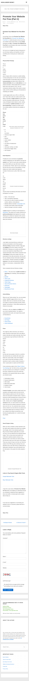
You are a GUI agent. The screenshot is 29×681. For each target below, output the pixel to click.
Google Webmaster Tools (8, 476)
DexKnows (7, 285)
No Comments (11, 23)
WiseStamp (5, 212)
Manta (6, 271)
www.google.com (21, 203)
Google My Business (9, 280)
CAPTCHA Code (6, 580)
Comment (5, 538)
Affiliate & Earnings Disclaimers (8, 664)
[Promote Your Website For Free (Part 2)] (15, 21)
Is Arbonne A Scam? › (21, 522)
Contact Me (5, 666)
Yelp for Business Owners (10, 283)
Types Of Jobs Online (7, 659)
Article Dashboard (9, 323)
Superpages (7, 287)
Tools (4, 23)
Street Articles (8, 321)
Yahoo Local (7, 278)
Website (4, 567)
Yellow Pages (8, 282)
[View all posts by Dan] (4, 21)
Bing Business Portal (9, 289)
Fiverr (4, 418)
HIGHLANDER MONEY (7, 2)
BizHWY (6, 276)
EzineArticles (7, 318)
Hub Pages (7, 319)
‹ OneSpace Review (7, 522)
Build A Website (5, 657)
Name (4, 556)
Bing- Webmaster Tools (8, 479)
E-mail (4, 562)
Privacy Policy (5, 668)
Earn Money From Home (7, 661)
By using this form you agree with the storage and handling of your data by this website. (14, 585)
